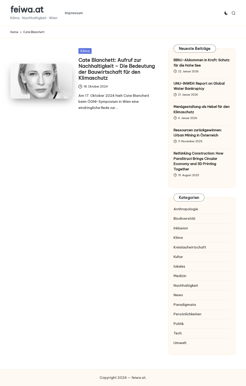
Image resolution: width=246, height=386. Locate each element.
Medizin (180, 276)
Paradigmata (185, 304)
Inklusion (181, 228)
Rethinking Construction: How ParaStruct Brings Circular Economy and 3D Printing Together (198, 161)
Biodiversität (184, 218)
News (178, 295)
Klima (85, 51)
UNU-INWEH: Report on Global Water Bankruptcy (199, 86)
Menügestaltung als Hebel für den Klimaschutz (202, 109)
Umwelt (180, 343)
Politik (179, 323)
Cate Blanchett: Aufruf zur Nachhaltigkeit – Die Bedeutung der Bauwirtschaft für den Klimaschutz (116, 69)
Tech (178, 333)
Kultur (178, 256)
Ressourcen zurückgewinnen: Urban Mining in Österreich (198, 133)
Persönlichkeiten (187, 314)
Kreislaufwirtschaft (190, 247)
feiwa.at (27, 9)
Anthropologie (186, 209)
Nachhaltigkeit (186, 285)
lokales (179, 266)
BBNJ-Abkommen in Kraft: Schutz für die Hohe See (202, 63)
